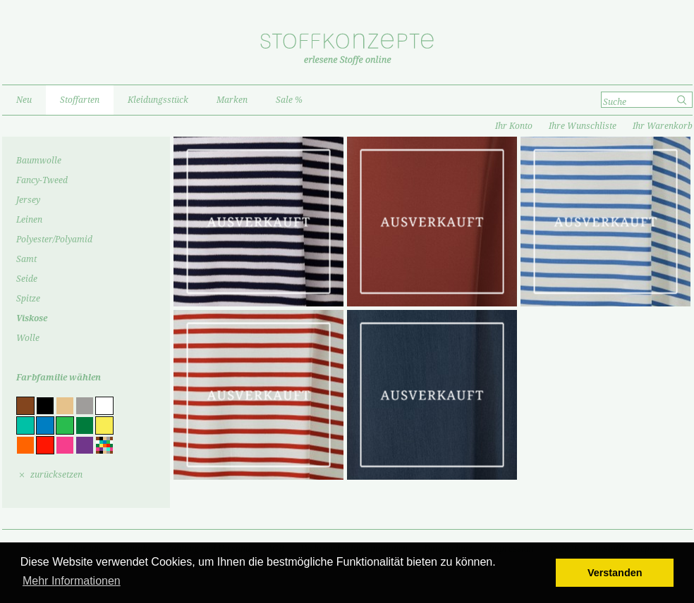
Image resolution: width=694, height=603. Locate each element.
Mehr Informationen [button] (72, 581)
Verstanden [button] (615, 572)
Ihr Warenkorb (663, 126)
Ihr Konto (513, 126)
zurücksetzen (56, 475)
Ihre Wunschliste (582, 126)
